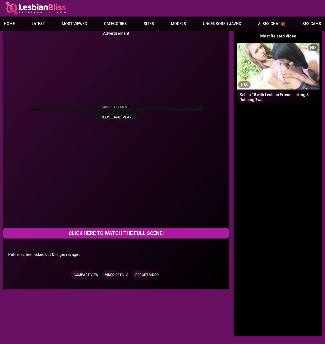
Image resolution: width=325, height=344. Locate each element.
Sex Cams (311, 23)
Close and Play (115, 117)
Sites (149, 23)
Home (9, 23)
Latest (38, 23)
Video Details (116, 275)
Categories (115, 23)
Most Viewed (74, 23)
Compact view (86, 275)
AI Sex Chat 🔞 (272, 23)
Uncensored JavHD (222, 23)
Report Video (147, 275)
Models (178, 23)
